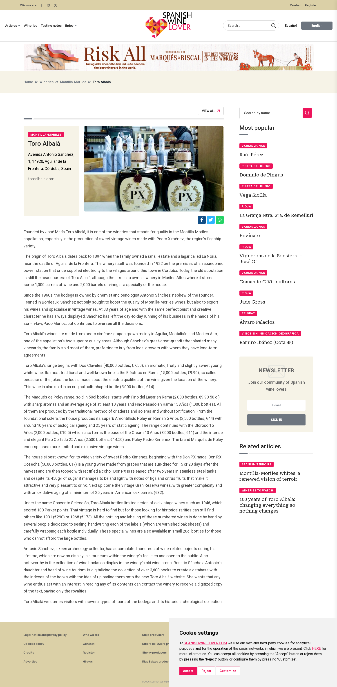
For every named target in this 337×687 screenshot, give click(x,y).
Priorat (248, 313)
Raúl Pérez (251, 154)
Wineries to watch (257, 490)
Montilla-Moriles (73, 82)
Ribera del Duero (256, 166)
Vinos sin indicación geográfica (270, 333)
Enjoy (69, 25)
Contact (296, 5)
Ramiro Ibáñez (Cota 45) (266, 342)
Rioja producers (153, 635)
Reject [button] (206, 671)
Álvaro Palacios (257, 322)
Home (28, 82)
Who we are (28, 5)
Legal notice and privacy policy (45, 635)
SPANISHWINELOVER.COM (205, 643)
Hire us (88, 661)
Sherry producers (154, 652)
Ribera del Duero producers (161, 644)
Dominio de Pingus (261, 175)
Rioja (246, 206)
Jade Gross (252, 302)
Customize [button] (228, 671)
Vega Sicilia (253, 195)
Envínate (249, 235)
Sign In (276, 420)
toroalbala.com (41, 178)
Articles (11, 25)
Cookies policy (34, 644)
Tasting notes (51, 25)
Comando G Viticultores (267, 281)
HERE (316, 648)
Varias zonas (253, 146)
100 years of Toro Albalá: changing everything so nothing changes (267, 505)
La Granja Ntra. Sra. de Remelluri (276, 215)
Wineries (30, 25)
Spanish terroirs (256, 464)
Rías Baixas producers (157, 661)
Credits (29, 652)
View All (211, 111)
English (316, 25)
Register (311, 5)
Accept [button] (188, 671)
